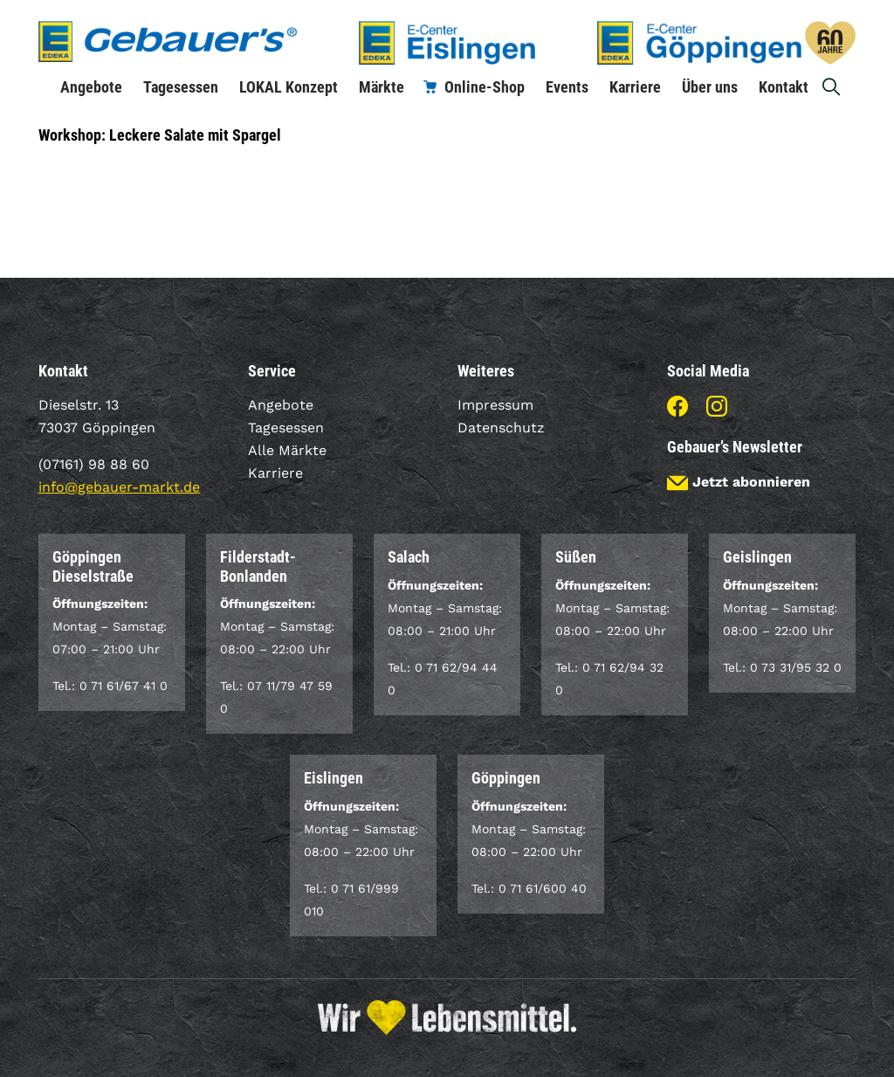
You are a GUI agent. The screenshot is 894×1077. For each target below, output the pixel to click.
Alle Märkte (287, 450)
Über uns (710, 87)
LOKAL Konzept (288, 87)
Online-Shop (484, 87)
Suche (832, 87)
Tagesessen (180, 87)
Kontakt (783, 87)
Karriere (635, 87)
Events (567, 87)
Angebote (91, 87)
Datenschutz (501, 427)
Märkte (381, 87)
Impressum (495, 405)
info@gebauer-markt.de (119, 487)
